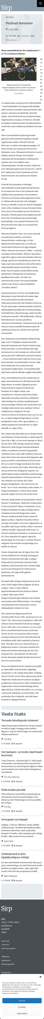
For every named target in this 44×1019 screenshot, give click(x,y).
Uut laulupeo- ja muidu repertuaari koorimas (21, 754)
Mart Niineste (10, 876)
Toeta (3, 932)
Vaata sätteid (22, 1013)
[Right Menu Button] (40, 4)
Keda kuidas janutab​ (13, 790)
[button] (40, 977)
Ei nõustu (22, 1007)
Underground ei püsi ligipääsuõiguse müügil (15, 856)
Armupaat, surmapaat (14, 819)
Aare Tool (8, 841)
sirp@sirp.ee (6, 925)
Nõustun (22, 1001)
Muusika (10, 17)
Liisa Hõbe (13, 29)
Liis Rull (7, 739)
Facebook (5, 928)
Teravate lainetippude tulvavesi (19, 720)
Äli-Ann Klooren (11, 777)
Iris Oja (7, 806)
